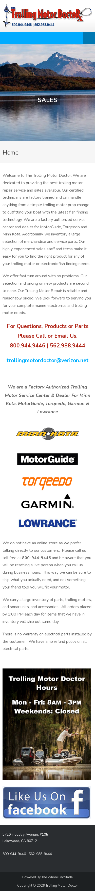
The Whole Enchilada (57, 877)
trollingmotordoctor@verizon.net (48, 360)
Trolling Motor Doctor (62, 885)
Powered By (32, 877)
